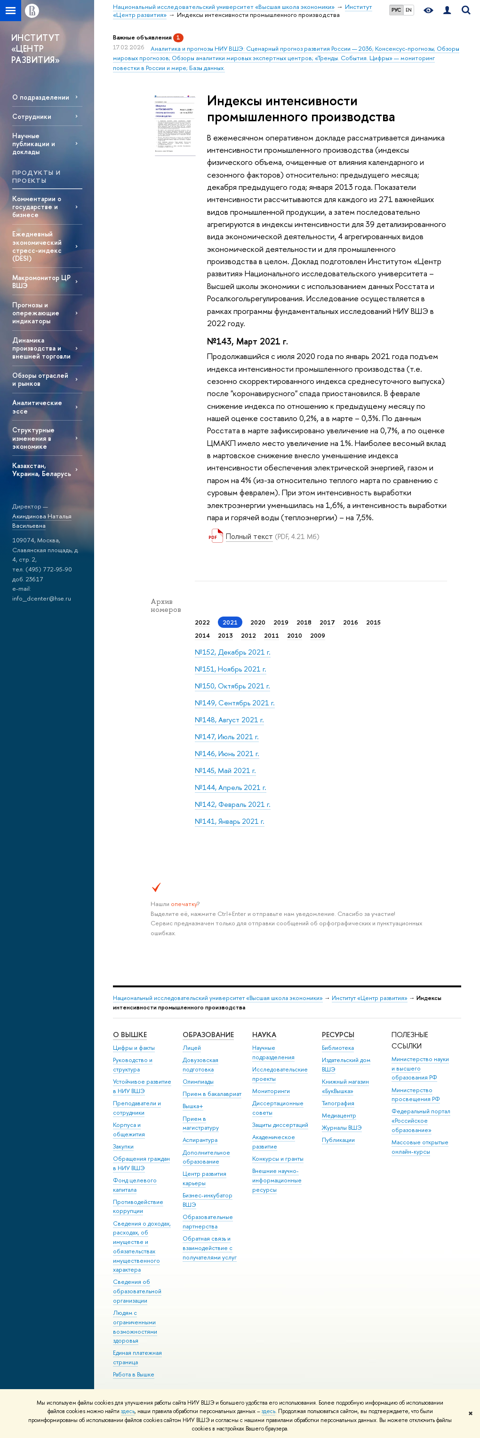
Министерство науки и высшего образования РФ (420, 1068)
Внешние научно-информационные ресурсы (277, 1180)
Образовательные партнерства (208, 1221)
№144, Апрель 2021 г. (230, 787)
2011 (271, 635)
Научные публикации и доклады (33, 143)
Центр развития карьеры (204, 1178)
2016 (350, 622)
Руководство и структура (132, 1064)
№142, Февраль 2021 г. (233, 804)
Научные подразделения (273, 1052)
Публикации (338, 1140)
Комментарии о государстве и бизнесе (36, 206)
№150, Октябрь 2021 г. (232, 686)
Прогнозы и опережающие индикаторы (35, 312)
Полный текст (249, 536)
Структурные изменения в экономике (33, 437)
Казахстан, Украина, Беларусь (41, 469)
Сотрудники (31, 116)
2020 (257, 622)
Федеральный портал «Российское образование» (421, 1120)
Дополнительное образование (206, 1157)
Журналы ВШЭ (342, 1128)
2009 (317, 635)
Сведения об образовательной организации (137, 1291)
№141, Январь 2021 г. (229, 821)
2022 (202, 622)
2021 (230, 622)
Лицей (192, 1048)
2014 (202, 635)
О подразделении (40, 97)
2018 (304, 622)
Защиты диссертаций (280, 1125)
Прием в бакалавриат (212, 1094)
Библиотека (338, 1048)
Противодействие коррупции (138, 1206)
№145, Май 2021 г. (225, 770)
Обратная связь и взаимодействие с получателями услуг (210, 1248)
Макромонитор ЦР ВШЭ (41, 281)
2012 (248, 635)
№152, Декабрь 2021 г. (233, 652)
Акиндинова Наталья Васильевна (42, 521)
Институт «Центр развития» (370, 998)
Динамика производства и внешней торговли (41, 348)
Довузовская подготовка (200, 1064)
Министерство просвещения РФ (416, 1094)
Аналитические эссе (37, 406)
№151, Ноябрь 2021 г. (230, 669)
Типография (338, 1103)
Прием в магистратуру (201, 1123)
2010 (294, 635)
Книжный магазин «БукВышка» (345, 1086)
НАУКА (264, 1034)
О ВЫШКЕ (130, 1034)
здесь (128, 1411)
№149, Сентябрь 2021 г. (235, 703)
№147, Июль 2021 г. (227, 737)
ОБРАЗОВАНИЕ (208, 1034)
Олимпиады (198, 1082)
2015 (373, 622)
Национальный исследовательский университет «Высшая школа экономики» (218, 998)
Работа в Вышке (133, 1374)
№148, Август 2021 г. (229, 720)
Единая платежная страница (137, 1357)
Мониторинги (271, 1091)
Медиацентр (339, 1115)
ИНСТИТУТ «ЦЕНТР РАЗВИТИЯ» (35, 49)
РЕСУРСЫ (338, 1034)
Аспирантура (200, 1140)
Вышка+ (193, 1106)
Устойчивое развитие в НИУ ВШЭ (142, 1086)
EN (409, 10)
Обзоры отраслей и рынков (40, 379)
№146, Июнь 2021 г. (227, 753)
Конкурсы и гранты (278, 1159)
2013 (225, 635)
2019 (280, 622)
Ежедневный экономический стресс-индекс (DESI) (37, 245)
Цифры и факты (134, 1048)
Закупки (123, 1146)
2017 (327, 622)
